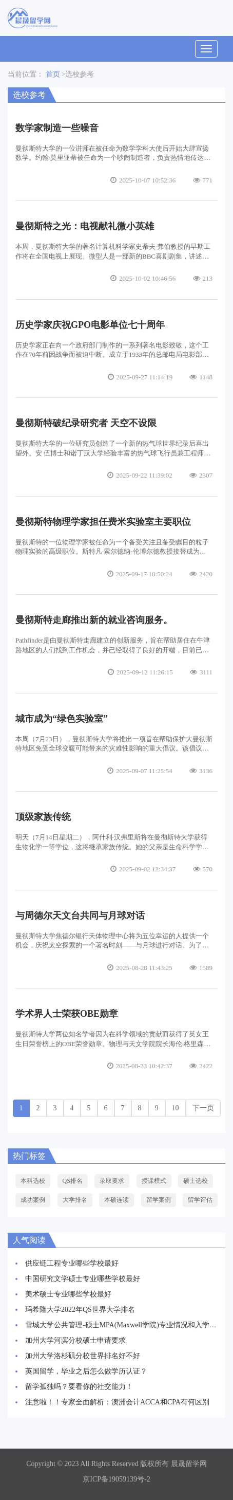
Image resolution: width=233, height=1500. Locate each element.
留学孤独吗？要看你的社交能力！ (79, 1387)
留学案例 (158, 1199)
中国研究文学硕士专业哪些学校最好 (82, 1279)
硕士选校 (195, 1180)
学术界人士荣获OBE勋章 (66, 1014)
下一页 (203, 1108)
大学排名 (75, 1199)
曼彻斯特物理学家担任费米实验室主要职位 (103, 522)
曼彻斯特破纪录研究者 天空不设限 (86, 423)
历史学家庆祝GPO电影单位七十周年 (90, 325)
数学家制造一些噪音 (57, 128)
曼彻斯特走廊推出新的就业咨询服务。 (93, 620)
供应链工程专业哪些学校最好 (72, 1263)
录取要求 (112, 1180)
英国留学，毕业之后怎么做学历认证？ (86, 1371)
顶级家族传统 (43, 817)
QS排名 (73, 1180)
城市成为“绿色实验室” (61, 719)
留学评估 (200, 1199)
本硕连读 (116, 1199)
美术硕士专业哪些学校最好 (68, 1294)
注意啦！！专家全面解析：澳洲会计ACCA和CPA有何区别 (117, 1402)
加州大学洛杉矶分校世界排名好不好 (82, 1356)
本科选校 (33, 1180)
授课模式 (154, 1180)
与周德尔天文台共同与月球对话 (80, 915)
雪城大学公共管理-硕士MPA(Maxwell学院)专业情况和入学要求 (124, 1325)
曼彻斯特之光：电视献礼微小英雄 (84, 226)
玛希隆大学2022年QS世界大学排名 (80, 1309)
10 (175, 1108)
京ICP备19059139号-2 (116, 1479)
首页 (53, 74)
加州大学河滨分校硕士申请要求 (75, 1340)
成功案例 (33, 1199)
